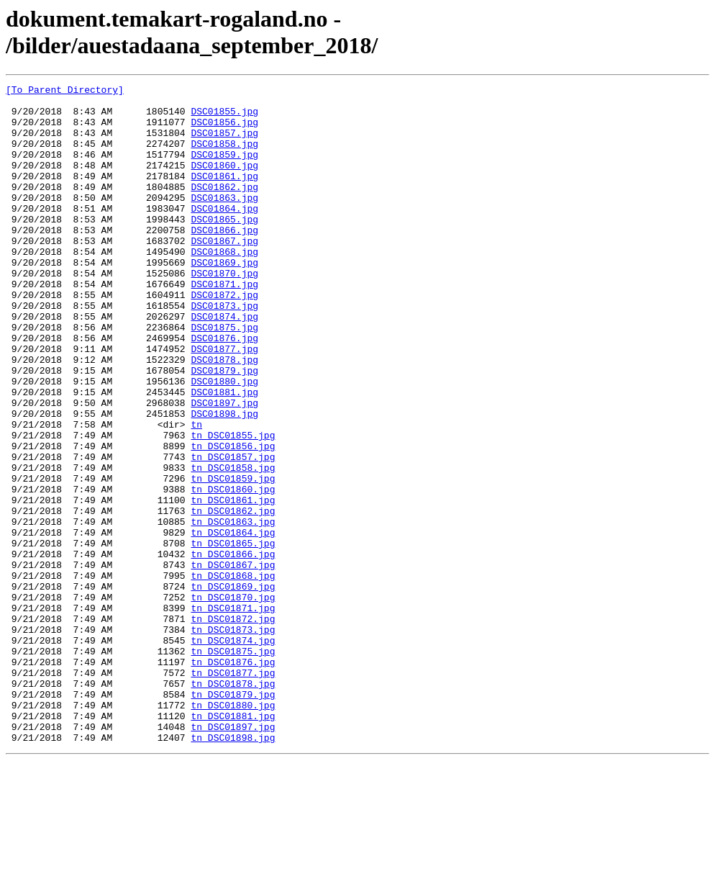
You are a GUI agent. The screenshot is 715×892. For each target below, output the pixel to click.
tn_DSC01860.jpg (233, 570)
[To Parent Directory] (65, 91)
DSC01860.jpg (224, 182)
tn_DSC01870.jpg (233, 700)
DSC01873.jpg (224, 350)
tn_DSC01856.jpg (233, 519)
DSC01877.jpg (224, 402)
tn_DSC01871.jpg (233, 713)
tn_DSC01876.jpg (233, 778)
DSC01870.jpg (224, 311)
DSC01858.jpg (224, 156)
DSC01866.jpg (224, 259)
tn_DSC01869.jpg (233, 687)
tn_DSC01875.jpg (233, 765)
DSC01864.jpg (224, 233)
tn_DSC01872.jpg (233, 726)
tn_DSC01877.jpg (233, 791)
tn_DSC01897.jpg (233, 856)
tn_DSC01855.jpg (233, 506)
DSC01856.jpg (224, 130)
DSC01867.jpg (224, 272)
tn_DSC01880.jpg (233, 830)
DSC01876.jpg (224, 389)
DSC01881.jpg (224, 454)
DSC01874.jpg (224, 363)
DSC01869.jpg (224, 298)
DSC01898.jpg (224, 480)
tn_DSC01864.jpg (233, 622)
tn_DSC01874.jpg (233, 752)
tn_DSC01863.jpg (233, 609)
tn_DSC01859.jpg (233, 557)
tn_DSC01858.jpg (233, 545)
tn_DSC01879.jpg (233, 817)
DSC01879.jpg (224, 428)
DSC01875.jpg (224, 376)
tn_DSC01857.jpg (233, 532)
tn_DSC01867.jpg (233, 661)
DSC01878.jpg (224, 415)
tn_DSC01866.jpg (233, 648)
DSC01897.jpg (224, 467)
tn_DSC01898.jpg (233, 868)
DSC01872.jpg (224, 337)
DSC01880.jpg (224, 441)
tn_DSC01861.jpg (233, 583)
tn (196, 493)
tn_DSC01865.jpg (233, 635)
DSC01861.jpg (224, 195)
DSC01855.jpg (224, 117)
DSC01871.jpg (224, 324)
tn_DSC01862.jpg (233, 596)
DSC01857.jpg (224, 143)
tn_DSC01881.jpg (233, 843)
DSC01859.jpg (224, 169)
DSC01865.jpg (224, 246)
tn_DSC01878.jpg (233, 804)
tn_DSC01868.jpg (233, 674)
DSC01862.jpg (224, 208)
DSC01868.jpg (224, 285)
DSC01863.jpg (224, 221)
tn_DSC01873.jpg (233, 739)
